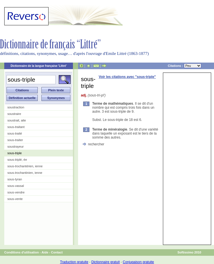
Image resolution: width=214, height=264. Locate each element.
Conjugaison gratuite (138, 262)
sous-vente (15, 199)
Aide (44, 252)
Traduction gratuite (74, 262)
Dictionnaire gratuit (105, 262)
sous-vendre (16, 192)
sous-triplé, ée (17, 159)
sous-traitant (16, 127)
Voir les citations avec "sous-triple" (127, 77)
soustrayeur (15, 146)
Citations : (184, 65)
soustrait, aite (16, 120)
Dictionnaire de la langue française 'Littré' (39, 65)
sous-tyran (14, 179)
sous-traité (14, 133)
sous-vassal (15, 185)
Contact (57, 252)
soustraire (14, 114)
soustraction (15, 107)
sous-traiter (15, 140)
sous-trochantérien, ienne (25, 166)
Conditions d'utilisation (21, 252)
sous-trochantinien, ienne (24, 172)
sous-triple (14, 153)
